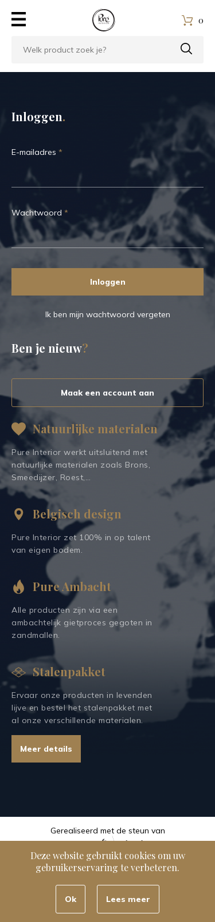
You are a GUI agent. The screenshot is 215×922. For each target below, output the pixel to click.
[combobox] (107, 49)
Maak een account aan (107, 393)
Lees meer (128, 899)
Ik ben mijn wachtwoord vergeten (107, 314)
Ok (70, 899)
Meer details (46, 749)
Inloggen (108, 282)
